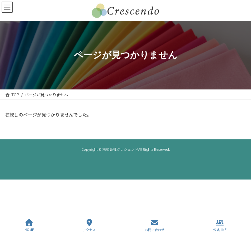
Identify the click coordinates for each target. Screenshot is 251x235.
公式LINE (219, 225)
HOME (29, 225)
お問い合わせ (154, 225)
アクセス (89, 225)
